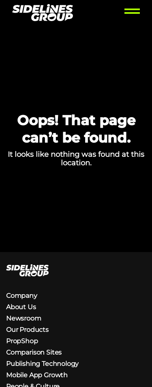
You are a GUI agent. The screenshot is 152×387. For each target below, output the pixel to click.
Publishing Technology (42, 364)
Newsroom (23, 318)
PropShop (22, 341)
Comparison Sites (34, 352)
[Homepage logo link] (42, 13)
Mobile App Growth (37, 375)
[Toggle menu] (132, 14)
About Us (21, 307)
